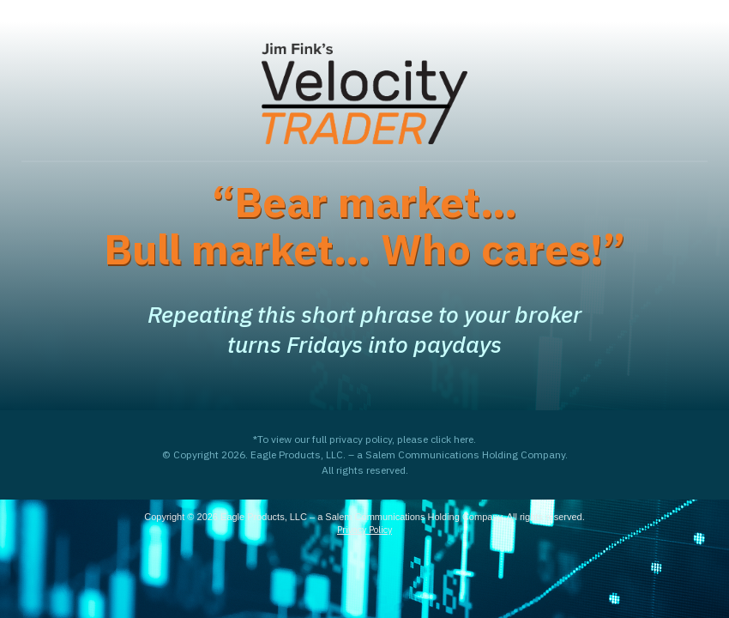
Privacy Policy (364, 530)
